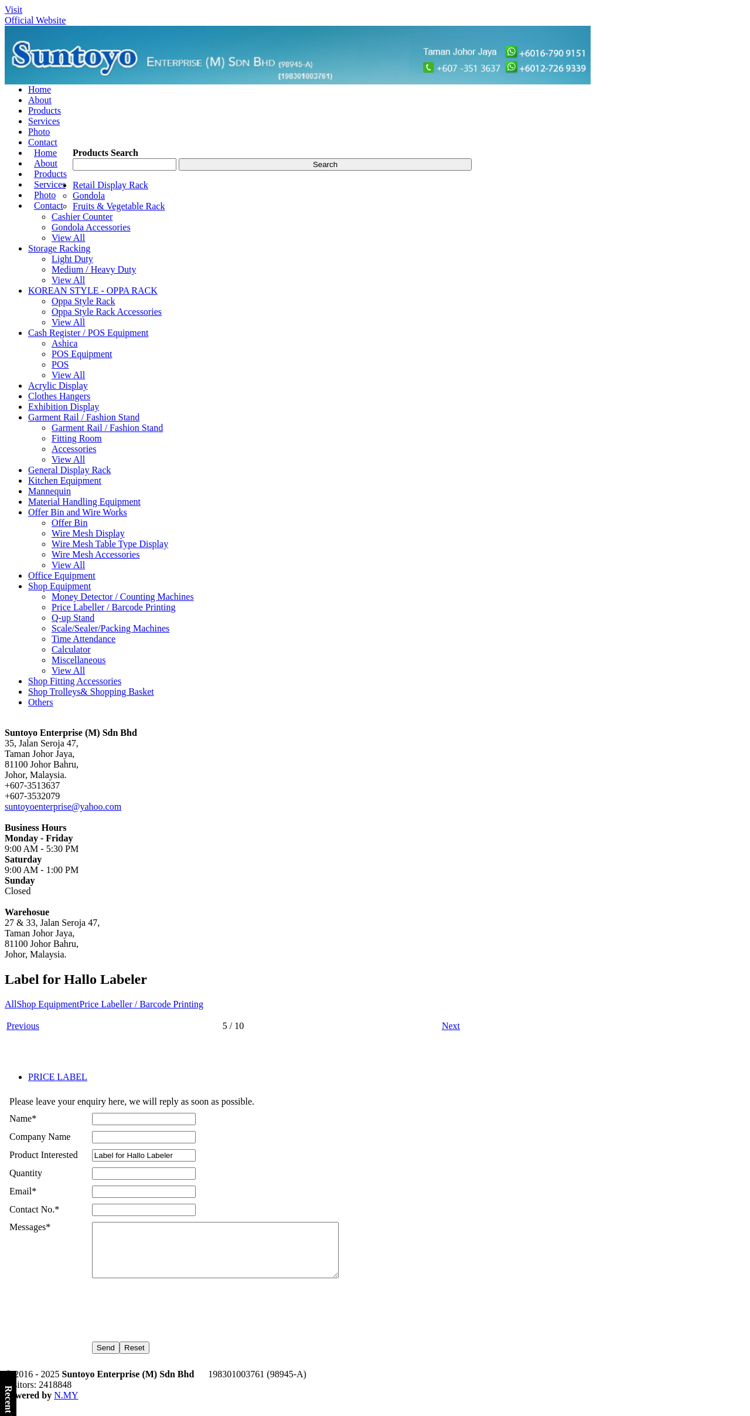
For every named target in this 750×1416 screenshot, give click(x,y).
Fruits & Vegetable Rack (119, 206)
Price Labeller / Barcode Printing (113, 607)
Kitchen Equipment (64, 480)
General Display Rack (69, 470)
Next (451, 1026)
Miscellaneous (78, 660)
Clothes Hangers (59, 396)
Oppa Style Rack (83, 301)
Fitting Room (77, 438)
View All (68, 238)
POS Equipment (82, 354)
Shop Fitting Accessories (74, 681)
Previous (22, 1026)
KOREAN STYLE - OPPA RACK (93, 291)
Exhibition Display (63, 407)
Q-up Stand (73, 618)
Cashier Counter (82, 217)
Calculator (71, 649)
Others (40, 702)
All (10, 1004)
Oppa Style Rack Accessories (107, 312)
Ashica (64, 343)
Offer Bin (69, 523)
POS (60, 364)
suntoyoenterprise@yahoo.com (63, 806)
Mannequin (49, 491)
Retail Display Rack (110, 185)
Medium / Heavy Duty (94, 269)
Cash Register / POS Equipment (88, 333)
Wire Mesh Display (88, 533)
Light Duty (72, 259)
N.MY (66, 1406)
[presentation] (181, 1317)
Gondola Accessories (91, 227)
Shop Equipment (59, 586)
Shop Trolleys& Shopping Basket (91, 692)
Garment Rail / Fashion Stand (83, 417)
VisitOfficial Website (35, 15)
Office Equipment (62, 575)
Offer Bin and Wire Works (77, 512)
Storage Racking (59, 248)
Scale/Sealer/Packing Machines (110, 628)
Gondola (89, 196)
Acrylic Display (58, 385)
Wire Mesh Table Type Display (110, 544)
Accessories (74, 449)
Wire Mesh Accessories (95, 554)
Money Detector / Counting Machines (123, 597)
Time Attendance (83, 639)
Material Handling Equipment (84, 502)
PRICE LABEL (57, 1077)
